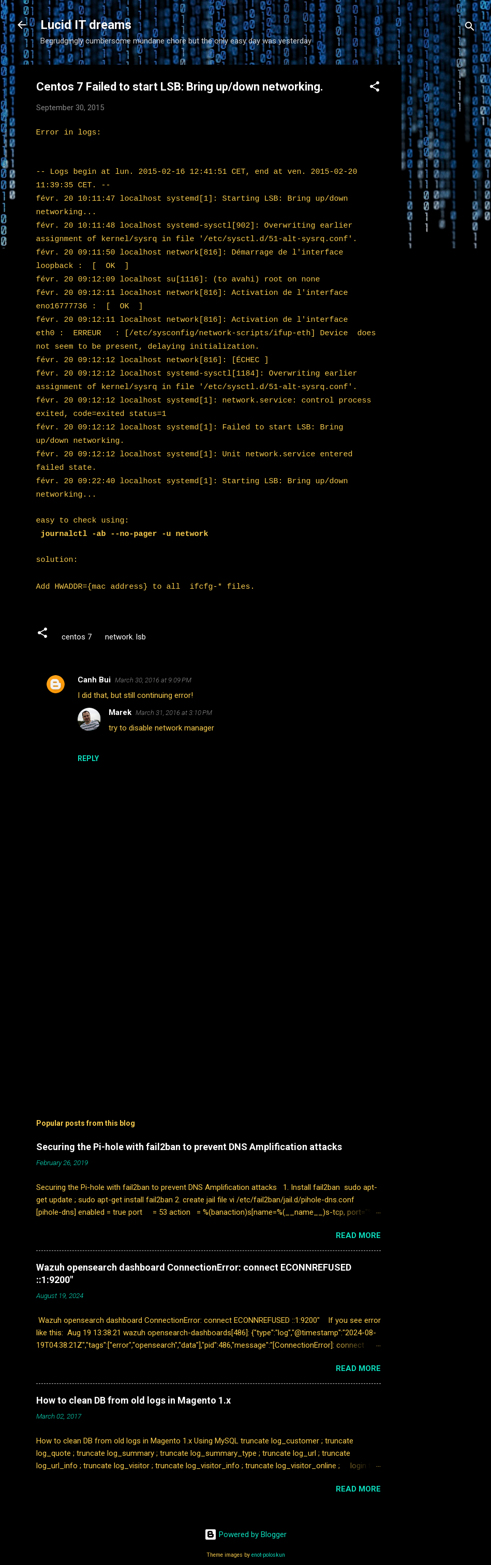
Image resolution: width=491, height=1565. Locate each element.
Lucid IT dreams (85, 25)
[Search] (470, 28)
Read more (358, 1218)
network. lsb (125, 619)
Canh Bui (94, 662)
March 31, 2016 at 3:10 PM (174, 695)
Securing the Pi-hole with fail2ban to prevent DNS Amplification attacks (189, 1129)
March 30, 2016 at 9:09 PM (153, 663)
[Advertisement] (443, 220)
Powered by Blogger (245, 1517)
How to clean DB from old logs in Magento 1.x (133, 1383)
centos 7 (77, 619)
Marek (120, 695)
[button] (374, 88)
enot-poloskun (268, 1537)
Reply (88, 741)
